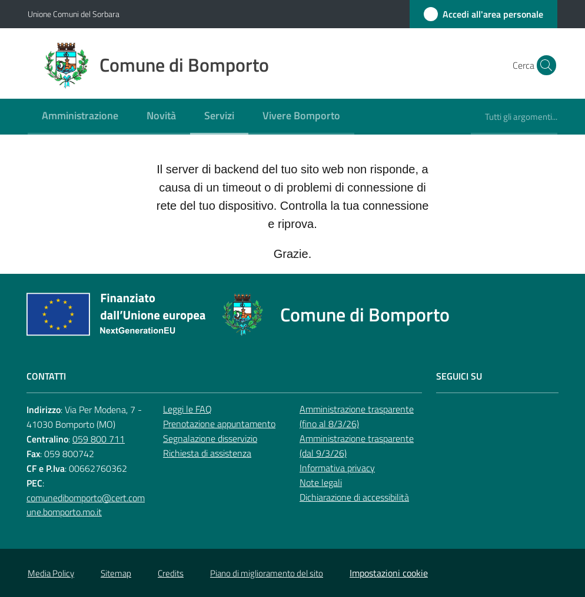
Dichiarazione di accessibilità (354, 497)
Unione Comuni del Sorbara (73, 14)
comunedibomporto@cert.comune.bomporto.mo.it (85, 505)
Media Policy (51, 573)
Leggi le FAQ (187, 409)
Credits (171, 573)
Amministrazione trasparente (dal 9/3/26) (357, 445)
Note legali (321, 482)
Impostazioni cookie (389, 573)
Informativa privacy (337, 468)
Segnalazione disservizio (210, 438)
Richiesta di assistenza (207, 453)
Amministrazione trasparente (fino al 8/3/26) (357, 416)
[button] (543, 65)
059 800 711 (98, 439)
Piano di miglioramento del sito (266, 573)
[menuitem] (80, 117)
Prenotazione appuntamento (219, 424)
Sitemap (116, 573)
